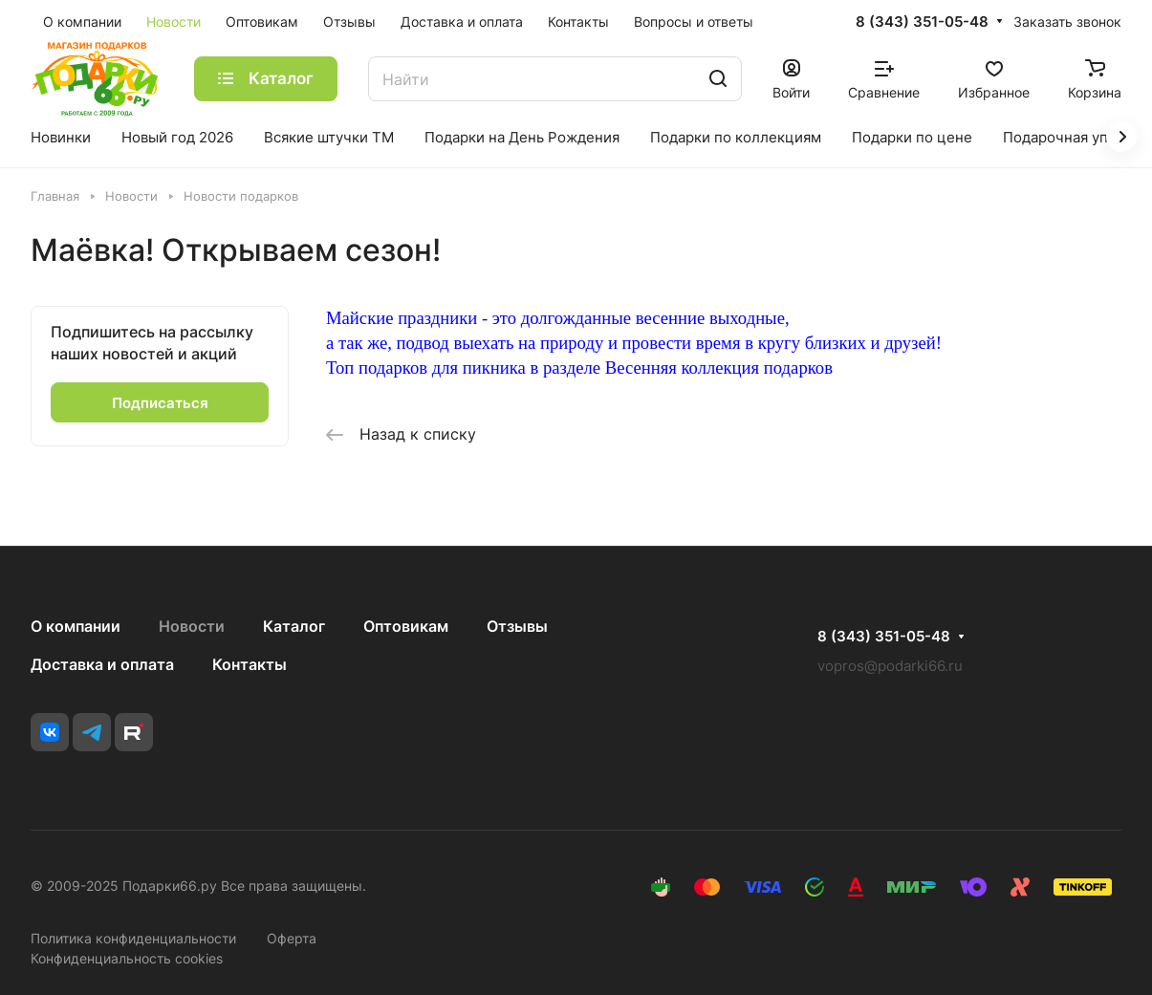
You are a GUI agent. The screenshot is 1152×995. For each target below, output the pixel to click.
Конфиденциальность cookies (127, 958)
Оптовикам (405, 626)
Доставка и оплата (102, 664)
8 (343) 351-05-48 (922, 22)
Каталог (294, 626)
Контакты (249, 664)
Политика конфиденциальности (133, 938)
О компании (75, 626)
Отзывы (517, 626)
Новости (192, 626)
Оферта (291, 938)
